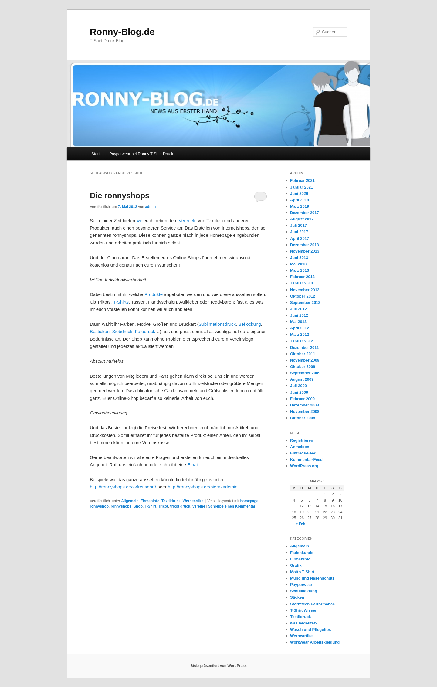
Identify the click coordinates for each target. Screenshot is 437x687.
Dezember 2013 (304, 245)
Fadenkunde (301, 552)
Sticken (297, 597)
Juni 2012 (299, 315)
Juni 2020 (299, 193)
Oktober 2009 (302, 366)
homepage (249, 501)
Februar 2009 (302, 398)
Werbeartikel (194, 501)
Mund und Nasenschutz (312, 578)
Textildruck (171, 501)
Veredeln (188, 220)
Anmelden (299, 446)
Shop (138, 506)
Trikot (163, 506)
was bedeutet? (303, 623)
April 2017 (299, 238)
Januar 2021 (301, 187)
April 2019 (299, 200)
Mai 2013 (298, 264)
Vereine (198, 506)
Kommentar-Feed (306, 459)
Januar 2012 (301, 341)
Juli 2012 (298, 309)
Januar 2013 (301, 283)
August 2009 (301, 379)
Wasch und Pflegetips (310, 629)
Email (193, 464)
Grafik (296, 565)
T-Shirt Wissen (303, 610)
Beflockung (249, 324)
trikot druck (180, 506)
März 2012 (299, 334)
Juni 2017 (299, 232)
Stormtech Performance (312, 604)
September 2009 (305, 373)
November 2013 (304, 251)
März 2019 (299, 206)
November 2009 (304, 360)
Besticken (100, 331)
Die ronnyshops (119, 195)
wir (138, 220)
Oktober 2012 (302, 296)
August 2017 (301, 219)
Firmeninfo (150, 501)
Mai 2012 (298, 321)
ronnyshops (121, 506)
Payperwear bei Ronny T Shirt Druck (141, 153)
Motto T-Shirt (302, 572)
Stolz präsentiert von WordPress (218, 666)
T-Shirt (150, 506)
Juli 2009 (298, 385)
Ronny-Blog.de (122, 32)
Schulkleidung (303, 591)
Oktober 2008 (302, 418)
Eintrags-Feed (303, 453)
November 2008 (304, 411)
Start (95, 153)
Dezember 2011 (304, 347)
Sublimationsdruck (217, 324)
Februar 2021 (302, 180)
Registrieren (301, 440)
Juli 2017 (298, 225)
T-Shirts (120, 301)
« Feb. (301, 524)
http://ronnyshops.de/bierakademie (203, 486)
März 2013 (299, 270)
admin (150, 207)
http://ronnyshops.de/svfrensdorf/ (123, 486)
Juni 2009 (299, 392)
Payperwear (301, 584)
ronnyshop (99, 506)
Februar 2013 (302, 276)
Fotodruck (145, 331)
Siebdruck (122, 331)
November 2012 (304, 289)
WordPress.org (304, 466)
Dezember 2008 (304, 405)
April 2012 (299, 328)
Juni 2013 (299, 257)
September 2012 (305, 302)
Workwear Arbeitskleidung (315, 642)
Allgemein (129, 501)
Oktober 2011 (302, 354)
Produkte (153, 294)
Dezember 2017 (304, 212)
